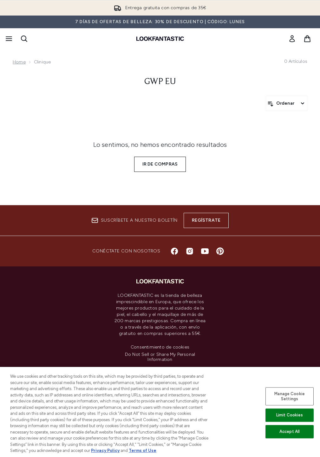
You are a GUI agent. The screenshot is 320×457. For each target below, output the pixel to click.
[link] (292, 38)
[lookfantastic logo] (160, 38)
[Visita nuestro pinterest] (220, 251)
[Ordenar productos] (286, 103)
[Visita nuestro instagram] (189, 251)
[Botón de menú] (8, 38)
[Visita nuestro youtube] (204, 251)
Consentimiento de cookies (160, 347)
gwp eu (160, 81)
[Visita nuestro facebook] (174, 251)
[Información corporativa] (160, 398)
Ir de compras (160, 164)
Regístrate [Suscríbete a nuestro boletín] (206, 220)
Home (19, 62)
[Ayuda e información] (160, 379)
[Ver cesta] (307, 38)
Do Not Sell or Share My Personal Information (160, 357)
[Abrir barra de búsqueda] (24, 38)
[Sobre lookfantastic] (160, 417)
